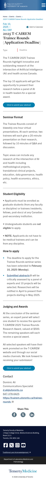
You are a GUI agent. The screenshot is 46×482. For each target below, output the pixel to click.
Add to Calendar (34, 27)
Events (18, 16)
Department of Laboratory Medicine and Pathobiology (18, 460)
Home (5, 16)
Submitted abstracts (18, 275)
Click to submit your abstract (19, 105)
